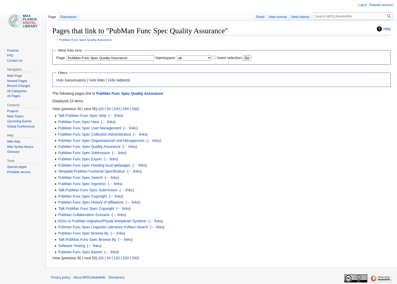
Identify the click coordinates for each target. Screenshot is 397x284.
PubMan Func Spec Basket (80, 252)
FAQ (10, 55)
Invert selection (229, 58)
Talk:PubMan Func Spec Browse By (87, 239)
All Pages (13, 96)
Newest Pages (17, 81)
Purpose (13, 50)
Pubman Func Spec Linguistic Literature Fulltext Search (103, 227)
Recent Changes (18, 86)
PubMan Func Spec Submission (84, 153)
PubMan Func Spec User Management (89, 128)
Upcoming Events (19, 121)
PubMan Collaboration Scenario (84, 215)
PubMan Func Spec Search (80, 177)
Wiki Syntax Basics (20, 147)
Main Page (14, 76)
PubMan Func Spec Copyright (82, 196)
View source (278, 17)
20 (102, 109)
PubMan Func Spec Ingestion (82, 184)
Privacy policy (60, 277)
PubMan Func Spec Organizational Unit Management (101, 140)
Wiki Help (13, 141)
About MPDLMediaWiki (89, 277)
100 (117, 109)
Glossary (13, 152)
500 (135, 109)
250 (126, 109)
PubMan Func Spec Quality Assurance (85, 39)
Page (52, 17)
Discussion (68, 17)
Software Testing (71, 246)
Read (260, 17)
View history (300, 17)
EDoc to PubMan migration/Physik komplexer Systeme (102, 221)
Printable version (18, 172)
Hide (60, 80)
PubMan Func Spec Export (80, 159)
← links (116, 115)
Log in (362, 5)
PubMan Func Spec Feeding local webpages (94, 165)
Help (387, 29)
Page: (61, 58)
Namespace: (165, 58)
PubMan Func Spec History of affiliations (91, 202)
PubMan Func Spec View (78, 122)
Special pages (17, 167)
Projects (12, 111)
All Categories (17, 91)
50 (109, 109)
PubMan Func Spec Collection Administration (94, 134)
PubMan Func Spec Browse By (83, 233)
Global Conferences (21, 126)
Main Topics (15, 116)
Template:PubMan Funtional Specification (91, 171)
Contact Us (14, 60)
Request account (381, 5)
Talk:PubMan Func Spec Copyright (86, 208)
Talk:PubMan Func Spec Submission (87, 190)
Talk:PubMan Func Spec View (82, 115)
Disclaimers (117, 277)
